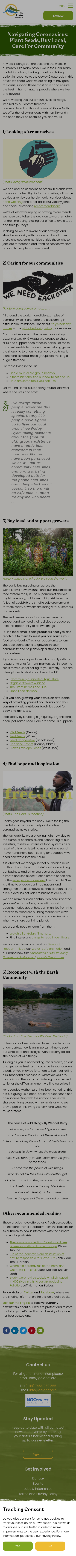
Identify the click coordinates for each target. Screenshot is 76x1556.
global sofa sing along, (38, 328)
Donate (38, 1478)
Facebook (47, 1292)
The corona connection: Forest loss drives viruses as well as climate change (38, 1244)
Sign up (38, 1454)
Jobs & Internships (38, 1488)
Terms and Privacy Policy (38, 1494)
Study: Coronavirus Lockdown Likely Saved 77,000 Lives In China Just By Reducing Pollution (39, 1282)
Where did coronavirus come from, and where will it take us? (37, 1268)
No (50, 1546)
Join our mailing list (16, 1303)
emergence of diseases (29, 880)
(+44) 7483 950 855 (41, 1386)
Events (38, 1483)
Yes (17, 1546)
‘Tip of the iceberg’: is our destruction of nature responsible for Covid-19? (37, 1256)
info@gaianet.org (43, 1390)
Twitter (28, 1292)
